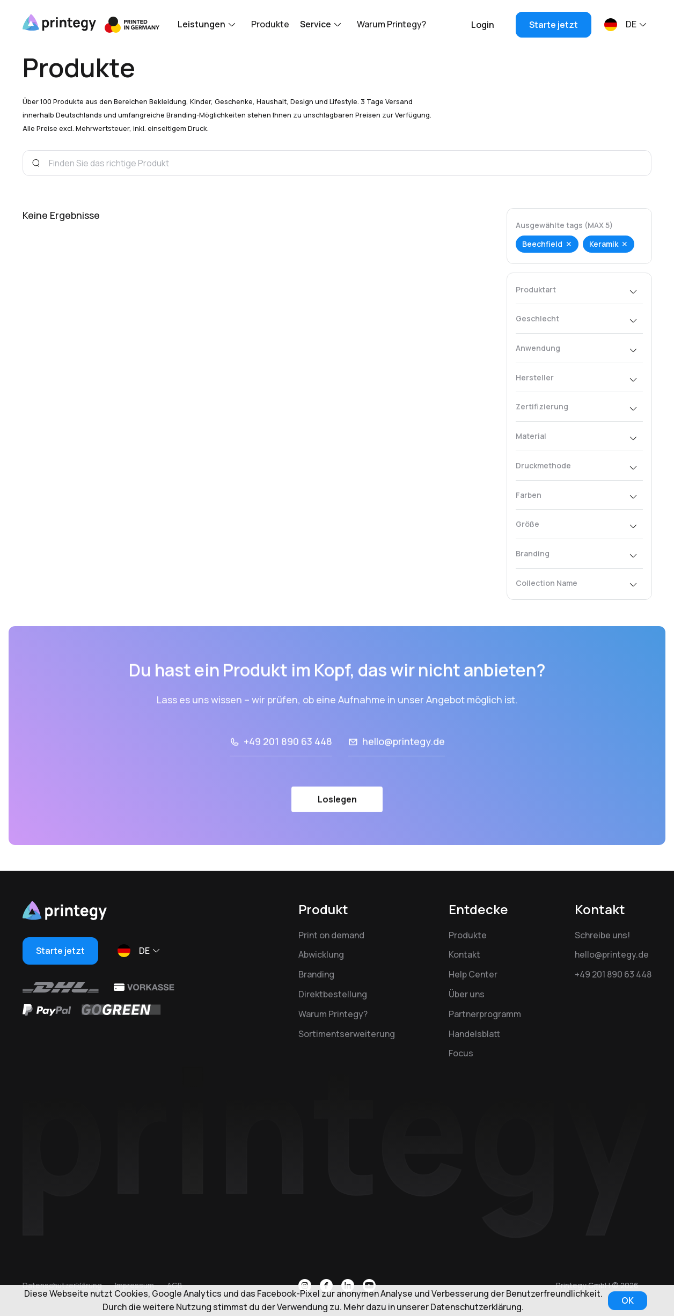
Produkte (270, 24)
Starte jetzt (553, 25)
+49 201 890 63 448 (613, 974)
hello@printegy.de (612, 954)
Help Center (473, 974)
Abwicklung (321, 954)
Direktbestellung (332, 994)
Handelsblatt (474, 1034)
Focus (461, 1053)
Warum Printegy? (391, 24)
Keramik (603, 244)
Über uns (467, 994)
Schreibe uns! (602, 935)
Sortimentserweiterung (346, 1034)
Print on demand (331, 935)
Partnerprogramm (485, 1014)
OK (627, 1300)
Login (482, 25)
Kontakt (464, 954)
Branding (316, 974)
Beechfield (542, 244)
